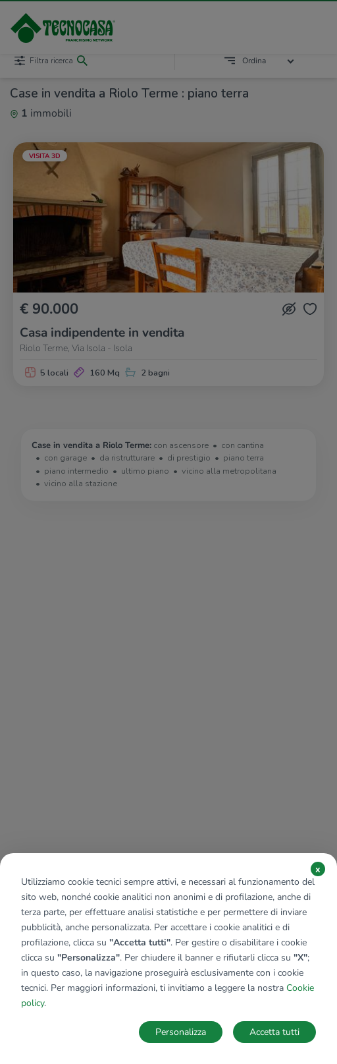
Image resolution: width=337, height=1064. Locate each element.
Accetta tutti (274, 1032)
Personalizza (180, 1032)
